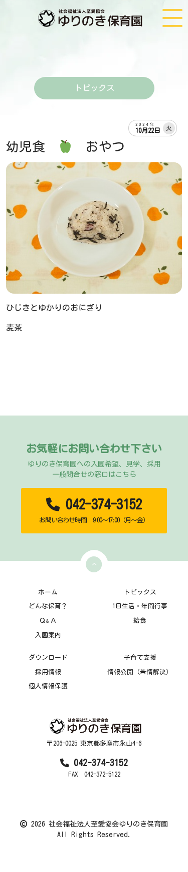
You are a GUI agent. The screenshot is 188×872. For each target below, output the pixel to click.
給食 (139, 620)
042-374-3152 (94, 510)
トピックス (140, 592)
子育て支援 (140, 657)
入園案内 (48, 635)
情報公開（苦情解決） (139, 672)
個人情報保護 (48, 686)
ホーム (48, 592)
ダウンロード (48, 657)
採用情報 (48, 672)
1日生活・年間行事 (139, 606)
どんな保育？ (48, 606)
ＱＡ (48, 620)
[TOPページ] (91, 18)
